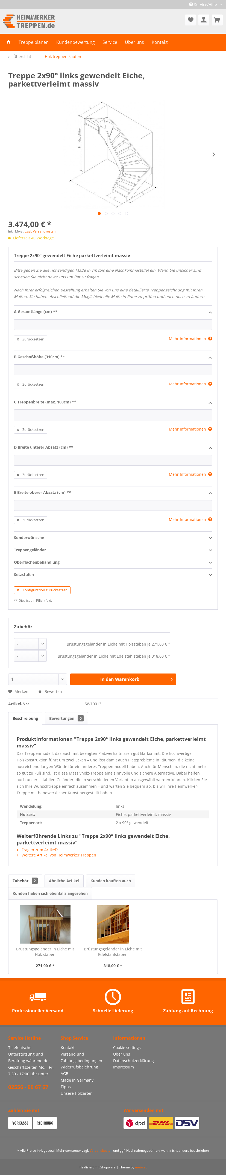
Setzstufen (113, 575)
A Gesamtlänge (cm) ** (113, 312)
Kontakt (68, 1047)
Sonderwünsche (113, 538)
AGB (64, 1073)
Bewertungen (66, 718)
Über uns (121, 1054)
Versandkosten (101, 1150)
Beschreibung (25, 718)
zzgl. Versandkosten (40, 231)
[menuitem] (190, 20)
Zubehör (25, 880)
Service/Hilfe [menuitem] (203, 4)
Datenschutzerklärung (133, 1060)
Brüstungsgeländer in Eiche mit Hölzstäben (45, 951)
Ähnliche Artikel (64, 880)
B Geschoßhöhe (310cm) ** (113, 357)
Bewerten (50, 691)
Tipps (66, 1086)
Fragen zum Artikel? (37, 849)
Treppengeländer (113, 550)
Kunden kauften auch (110, 880)
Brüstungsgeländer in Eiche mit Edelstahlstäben (113, 951)
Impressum (123, 1067)
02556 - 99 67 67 (28, 1087)
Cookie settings (127, 1047)
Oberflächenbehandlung (113, 563)
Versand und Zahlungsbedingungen (81, 1057)
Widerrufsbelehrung (79, 1067)
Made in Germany (77, 1080)
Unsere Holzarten (77, 1093)
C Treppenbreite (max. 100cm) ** (113, 402)
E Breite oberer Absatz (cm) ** (113, 493)
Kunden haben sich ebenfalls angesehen (50, 893)
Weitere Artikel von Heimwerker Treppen (56, 855)
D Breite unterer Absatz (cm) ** (113, 448)
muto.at (141, 1167)
